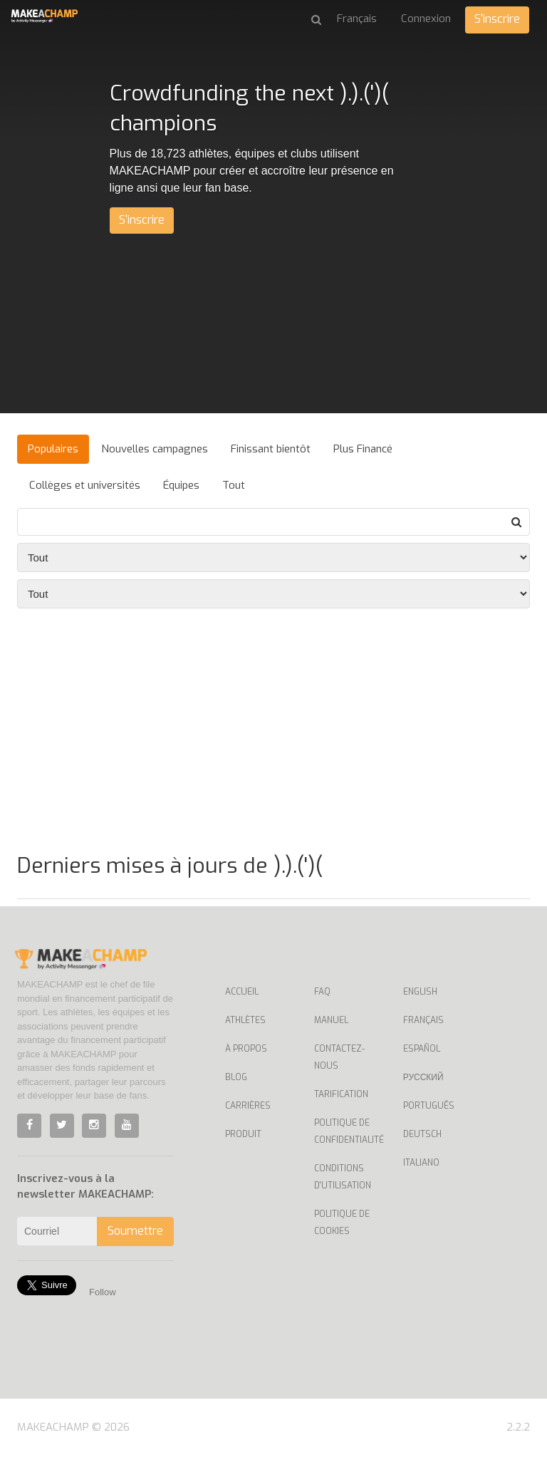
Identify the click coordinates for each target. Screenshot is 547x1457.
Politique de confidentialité (348, 1131)
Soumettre (135, 1230)
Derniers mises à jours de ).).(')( (170, 865)
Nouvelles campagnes (154, 449)
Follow (102, 1292)
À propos (246, 1048)
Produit (243, 1134)
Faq (322, 991)
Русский (423, 1077)
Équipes (181, 485)
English (420, 991)
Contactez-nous (339, 1057)
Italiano (421, 1162)
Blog (236, 1077)
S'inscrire (497, 18)
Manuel (331, 1020)
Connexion (426, 18)
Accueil (242, 991)
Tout (233, 485)
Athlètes (245, 1020)
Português (428, 1105)
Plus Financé (362, 449)
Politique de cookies (342, 1222)
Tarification (341, 1094)
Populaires (53, 449)
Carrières (248, 1105)
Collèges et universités (84, 485)
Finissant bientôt (271, 449)
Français (423, 1020)
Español (421, 1048)
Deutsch (422, 1134)
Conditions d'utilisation (342, 1177)
